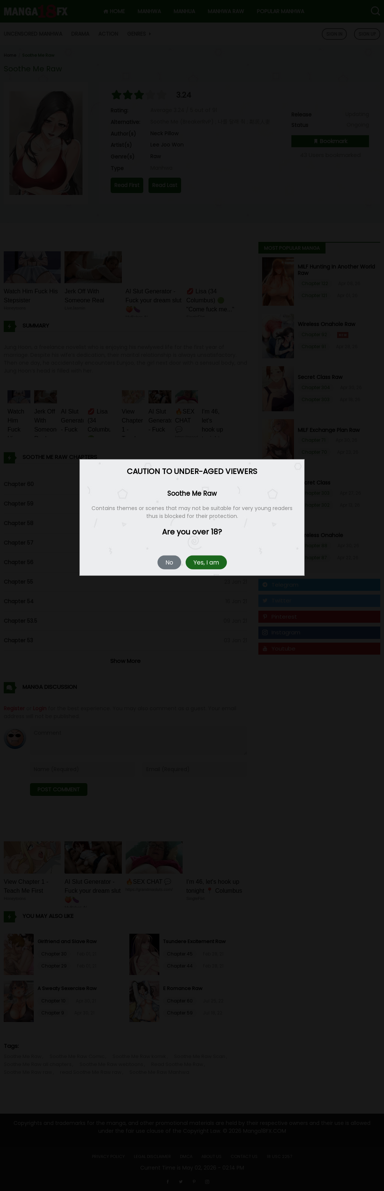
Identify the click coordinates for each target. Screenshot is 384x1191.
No (169, 562)
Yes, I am (206, 562)
